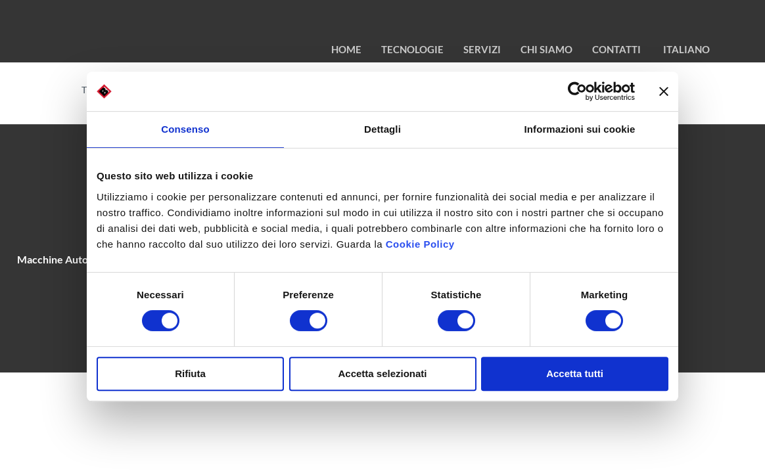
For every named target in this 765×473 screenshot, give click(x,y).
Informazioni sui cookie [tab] (580, 129)
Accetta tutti (574, 373)
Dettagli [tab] (382, 129)
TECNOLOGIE (412, 49)
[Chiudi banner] (663, 91)
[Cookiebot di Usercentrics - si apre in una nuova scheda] (577, 91)
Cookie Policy (420, 244)
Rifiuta (190, 373)
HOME (346, 49)
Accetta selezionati (382, 373)
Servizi (482, 49)
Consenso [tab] (185, 129)
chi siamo (546, 49)
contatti (616, 49)
